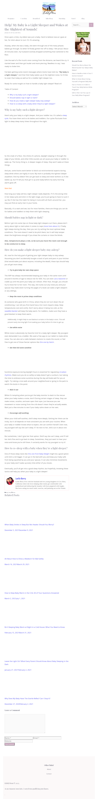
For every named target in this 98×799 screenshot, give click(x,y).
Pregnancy (11, 18)
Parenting (62, 18)
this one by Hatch (47, 342)
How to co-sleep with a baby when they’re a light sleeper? (32, 104)
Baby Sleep (49, 18)
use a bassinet (60, 278)
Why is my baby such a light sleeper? (24, 95)
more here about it (51, 226)
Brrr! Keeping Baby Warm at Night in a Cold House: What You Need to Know (35, 627)
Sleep (14, 492)
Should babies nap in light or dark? (23, 98)
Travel (73, 18)
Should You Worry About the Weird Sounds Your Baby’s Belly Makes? (82, 67)
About (49, 769)
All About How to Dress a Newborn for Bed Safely (24, 559)
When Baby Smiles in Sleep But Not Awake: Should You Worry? (29, 524)
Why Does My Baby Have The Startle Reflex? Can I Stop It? (27, 698)
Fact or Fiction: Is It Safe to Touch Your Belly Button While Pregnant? (82, 87)
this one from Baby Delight (38, 454)
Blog (83, 18)
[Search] (91, 25)
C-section (24, 18)
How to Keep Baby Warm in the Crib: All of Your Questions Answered (32, 593)
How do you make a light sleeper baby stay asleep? (30, 101)
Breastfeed (36, 18)
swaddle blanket (11, 311)
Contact (49, 774)
